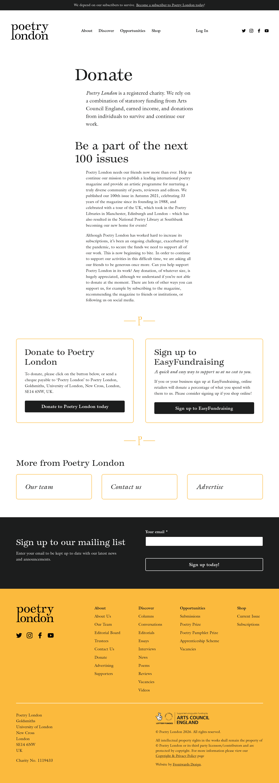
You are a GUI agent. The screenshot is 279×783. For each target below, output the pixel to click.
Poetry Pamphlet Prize (199, 632)
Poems (144, 665)
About (86, 30)
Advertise (209, 486)
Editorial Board (107, 632)
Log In (202, 30)
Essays (143, 640)
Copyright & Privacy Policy (176, 756)
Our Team (103, 624)
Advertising (104, 665)
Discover (106, 30)
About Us (102, 616)
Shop (156, 30)
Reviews (145, 673)
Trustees (101, 640)
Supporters (103, 673)
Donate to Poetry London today (74, 406)
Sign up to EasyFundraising (204, 408)
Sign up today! (204, 564)
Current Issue (248, 616)
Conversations (150, 624)
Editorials (146, 632)
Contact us (125, 486)
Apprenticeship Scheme (199, 640)
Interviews (147, 649)
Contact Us (104, 649)
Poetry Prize (190, 624)
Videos (144, 690)
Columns (146, 616)
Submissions (190, 616)
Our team (39, 486)
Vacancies (146, 681)
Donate (100, 657)
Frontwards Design (187, 764)
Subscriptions (248, 624)
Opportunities (132, 30)
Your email (156, 531)
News (143, 657)
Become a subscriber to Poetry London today (170, 5)
